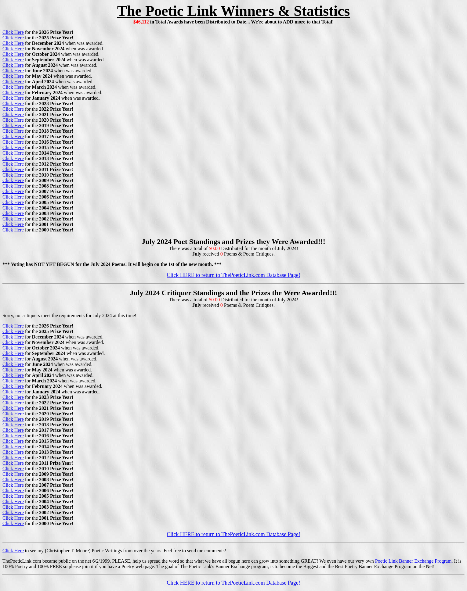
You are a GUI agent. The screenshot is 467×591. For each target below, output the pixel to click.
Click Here (13, 32)
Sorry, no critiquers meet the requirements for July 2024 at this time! (69, 315)
